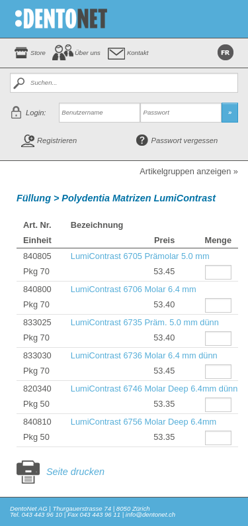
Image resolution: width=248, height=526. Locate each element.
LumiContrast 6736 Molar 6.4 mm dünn (144, 355)
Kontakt (138, 52)
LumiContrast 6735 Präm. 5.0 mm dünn (145, 322)
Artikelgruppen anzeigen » (189, 172)
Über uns (88, 52)
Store (38, 52)
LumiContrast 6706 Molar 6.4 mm (133, 289)
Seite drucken (75, 471)
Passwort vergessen (184, 140)
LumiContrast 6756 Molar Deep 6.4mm (144, 422)
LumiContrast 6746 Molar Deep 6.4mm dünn (154, 389)
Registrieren (57, 140)
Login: (36, 113)
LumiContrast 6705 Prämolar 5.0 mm (140, 256)
